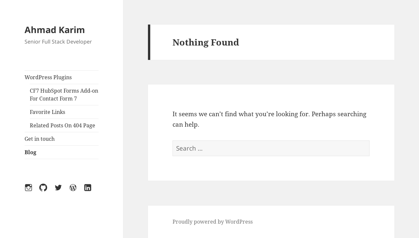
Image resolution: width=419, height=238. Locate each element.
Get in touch (40, 138)
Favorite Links (47, 112)
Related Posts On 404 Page (62, 125)
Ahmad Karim (55, 30)
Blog (30, 152)
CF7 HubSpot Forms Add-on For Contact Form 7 (64, 94)
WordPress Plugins (48, 77)
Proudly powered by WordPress (213, 221)
